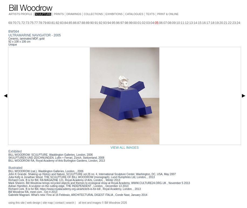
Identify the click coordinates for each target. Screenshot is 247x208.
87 (79, 23)
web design (34, 202)
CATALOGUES (134, 14)
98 (126, 23)
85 (70, 23)
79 (44, 23)
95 (113, 23)
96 (117, 23)
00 (135, 23)
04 (152, 23)
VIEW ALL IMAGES (125, 148)
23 (234, 23)
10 (178, 23)
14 (195, 23)
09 (174, 23)
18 (212, 23)
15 (199, 23)
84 (66, 23)
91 (96, 23)
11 (182, 23)
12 (186, 23)
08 (169, 23)
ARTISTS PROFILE (20, 14)
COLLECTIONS (93, 14)
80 (49, 23)
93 (105, 23)
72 (23, 23)
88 (83, 23)
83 (62, 23)
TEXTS (150, 14)
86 (75, 23)
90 (92, 23)
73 (27, 23)
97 (122, 23)
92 (100, 23)
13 (191, 23)
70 (14, 23)
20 (221, 23)
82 (57, 23)
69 (10, 23)
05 (156, 23)
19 (217, 23)
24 (238, 23)
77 (36, 23)
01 (139, 23)
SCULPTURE (43, 14)
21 (225, 23)
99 (130, 23)
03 (148, 23)
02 (143, 23)
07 (165, 23)
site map (48, 202)
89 (87, 23)
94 (109, 23)
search (70, 202)
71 (18, 23)
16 (204, 23)
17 (208, 23)
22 (229, 23)
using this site (16, 202)
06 (161, 23)
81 (53, 23)
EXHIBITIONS (113, 14)
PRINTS (59, 14)
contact (59, 202)
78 (40, 23)
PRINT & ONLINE (168, 14)
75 (31, 23)
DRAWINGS (73, 14)
